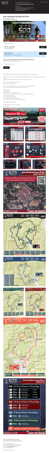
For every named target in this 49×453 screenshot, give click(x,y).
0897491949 (22, 10)
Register (43, 47)
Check (6, 67)
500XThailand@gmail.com (24, 9)
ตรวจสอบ (42, 2)
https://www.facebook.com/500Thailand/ (24, 8)
